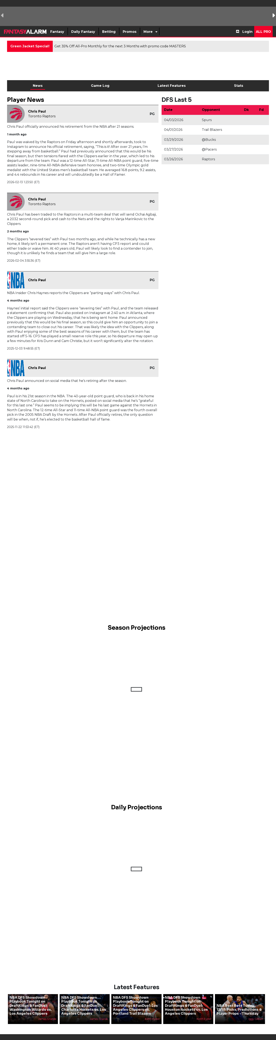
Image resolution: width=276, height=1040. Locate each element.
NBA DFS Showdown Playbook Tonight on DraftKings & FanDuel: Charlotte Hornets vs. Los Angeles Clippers (83, 998)
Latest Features (172, 86)
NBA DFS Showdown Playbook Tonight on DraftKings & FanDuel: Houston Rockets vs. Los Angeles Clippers (186, 998)
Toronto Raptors (41, 116)
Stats (238, 86)
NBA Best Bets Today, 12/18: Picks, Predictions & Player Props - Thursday (239, 1002)
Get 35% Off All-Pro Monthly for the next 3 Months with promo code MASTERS (120, 46)
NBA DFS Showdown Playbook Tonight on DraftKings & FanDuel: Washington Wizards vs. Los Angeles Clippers (31, 998)
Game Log (100, 86)
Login (247, 32)
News (38, 86)
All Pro (263, 32)
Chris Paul (37, 111)
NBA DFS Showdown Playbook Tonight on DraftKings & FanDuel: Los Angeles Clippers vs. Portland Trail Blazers (135, 998)
